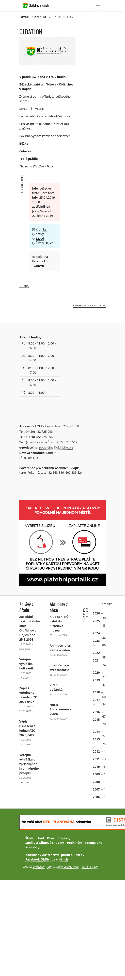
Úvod (25, 17)
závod (40, 238)
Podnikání (74, 843)
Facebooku (40, 261)
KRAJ (26, 285)
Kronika (40, 17)
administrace (90, 866)
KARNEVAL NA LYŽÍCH (87, 305)
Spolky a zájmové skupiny (44, 843)
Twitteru (38, 266)
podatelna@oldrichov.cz (56, 447)
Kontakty (32, 847)
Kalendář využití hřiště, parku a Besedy (54, 855)
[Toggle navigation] (98, 5)
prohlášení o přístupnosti (63, 866)
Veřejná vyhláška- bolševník (26, 663)
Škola (29, 838)
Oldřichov (38, 866)
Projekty (64, 838)
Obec (51, 838)
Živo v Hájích (45, 243)
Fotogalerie (94, 843)
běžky (40, 234)
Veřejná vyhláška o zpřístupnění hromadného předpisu (29, 764)
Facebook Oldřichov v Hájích (46, 859)
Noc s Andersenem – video (60, 709)
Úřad (40, 838)
